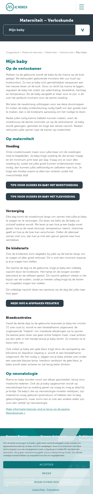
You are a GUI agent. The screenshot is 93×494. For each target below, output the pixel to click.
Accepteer (46, 464)
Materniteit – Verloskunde (59, 52)
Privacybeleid (53, 489)
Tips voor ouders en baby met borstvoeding (44, 185)
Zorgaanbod (12, 52)
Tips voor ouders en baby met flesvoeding (43, 196)
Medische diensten (32, 52)
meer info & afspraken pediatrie (35, 303)
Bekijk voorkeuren (46, 482)
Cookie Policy (38, 489)
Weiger (46, 473)
